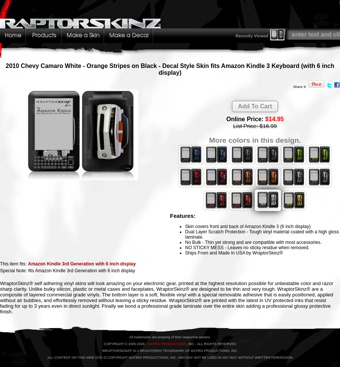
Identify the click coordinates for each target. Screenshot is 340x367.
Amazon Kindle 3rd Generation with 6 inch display (82, 264)
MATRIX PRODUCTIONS (167, 344)
